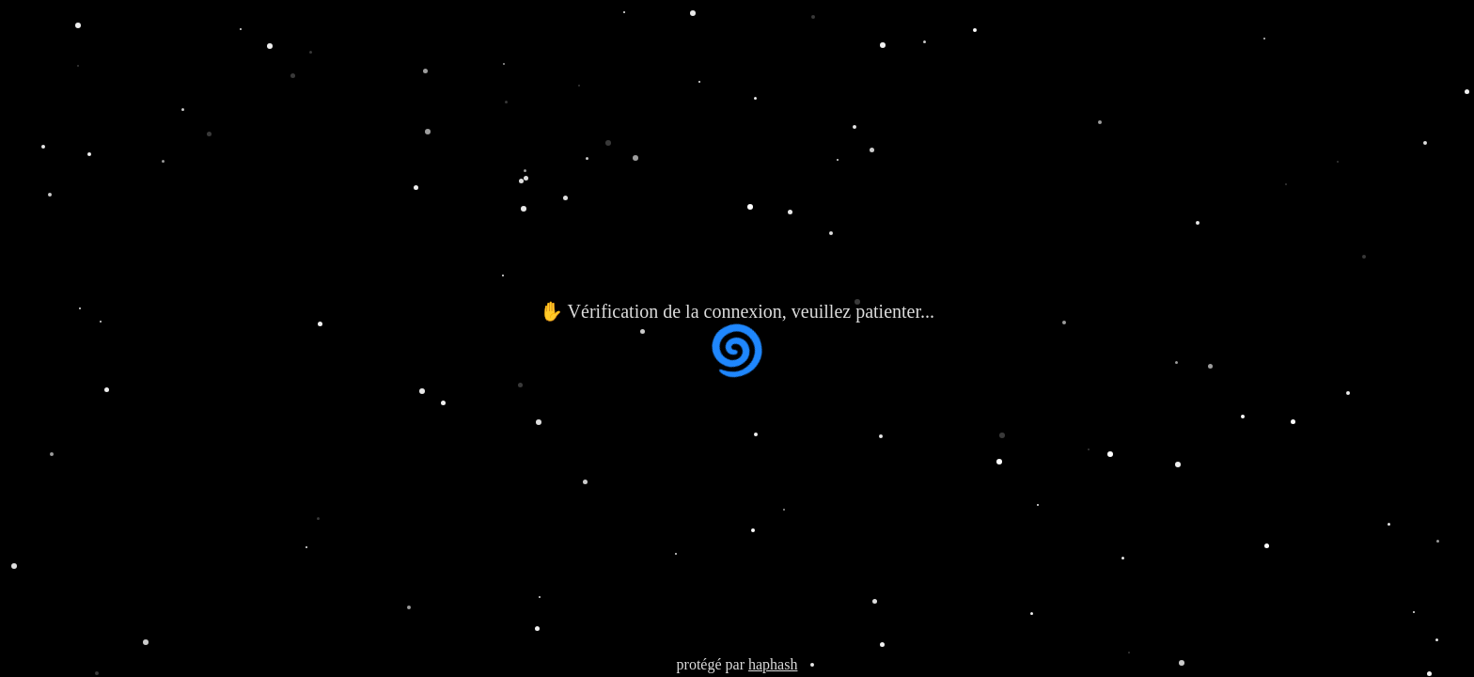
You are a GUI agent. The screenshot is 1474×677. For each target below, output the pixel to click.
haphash (772, 664)
